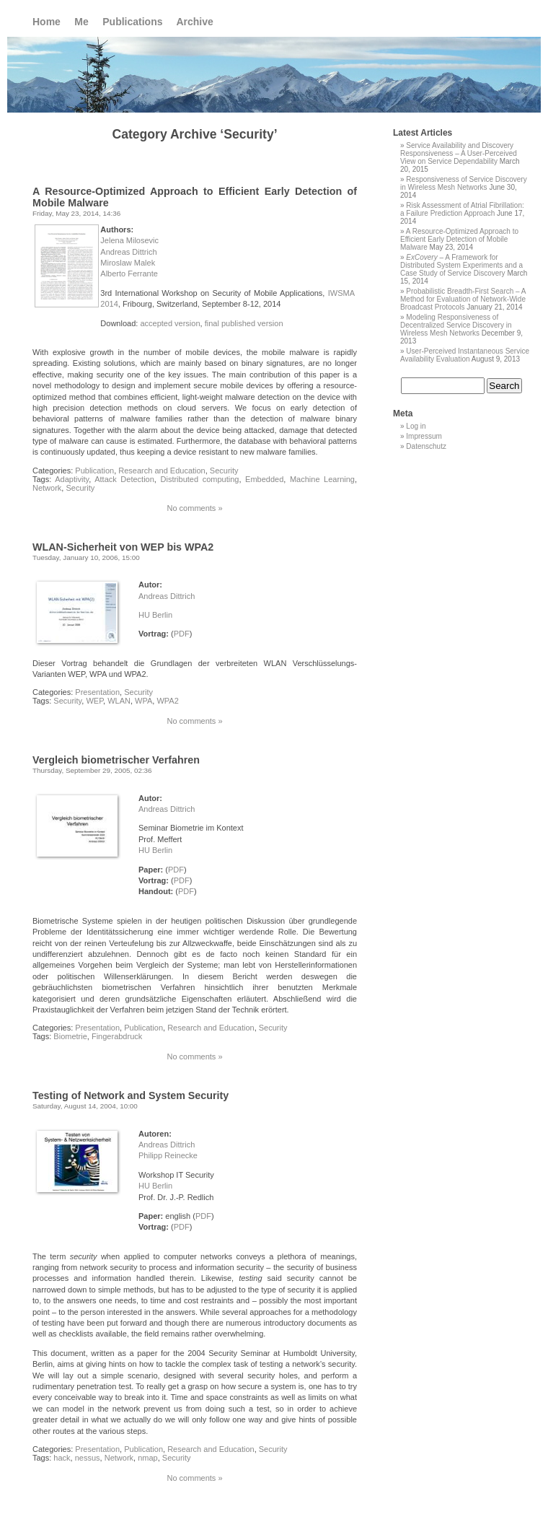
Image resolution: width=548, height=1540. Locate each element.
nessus (87, 1457)
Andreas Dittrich (128, 252)
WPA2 (167, 700)
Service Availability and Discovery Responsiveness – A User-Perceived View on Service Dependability (458, 153)
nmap (148, 1457)
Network (46, 488)
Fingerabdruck (117, 1036)
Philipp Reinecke (168, 1155)
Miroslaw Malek (127, 262)
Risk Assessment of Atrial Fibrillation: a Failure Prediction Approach (462, 209)
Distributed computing (200, 479)
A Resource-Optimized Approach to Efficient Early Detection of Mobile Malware (459, 239)
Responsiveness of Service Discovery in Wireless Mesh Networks (463, 183)
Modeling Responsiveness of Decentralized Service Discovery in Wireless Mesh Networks (456, 325)
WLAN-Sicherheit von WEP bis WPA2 (122, 547)
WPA (143, 700)
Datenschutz (426, 446)
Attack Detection (124, 479)
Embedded (264, 479)
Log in (415, 426)
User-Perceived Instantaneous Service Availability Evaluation (464, 355)
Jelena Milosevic (129, 240)
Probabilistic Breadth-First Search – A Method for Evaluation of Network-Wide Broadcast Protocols (463, 299)
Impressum (423, 436)
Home (46, 21)
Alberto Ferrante (128, 273)
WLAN (119, 700)
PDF (182, 633)
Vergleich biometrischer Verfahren (116, 760)
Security (224, 470)
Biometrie (70, 1036)
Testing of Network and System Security (130, 1095)
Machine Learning (322, 479)
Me (81, 21)
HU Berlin (155, 615)
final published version (244, 323)
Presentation (97, 692)
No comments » (194, 508)
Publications (132, 21)
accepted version (170, 323)
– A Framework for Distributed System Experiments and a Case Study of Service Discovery (461, 265)
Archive (194, 21)
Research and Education (161, 470)
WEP (94, 700)
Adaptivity (72, 479)
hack (61, 1457)
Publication (94, 470)
